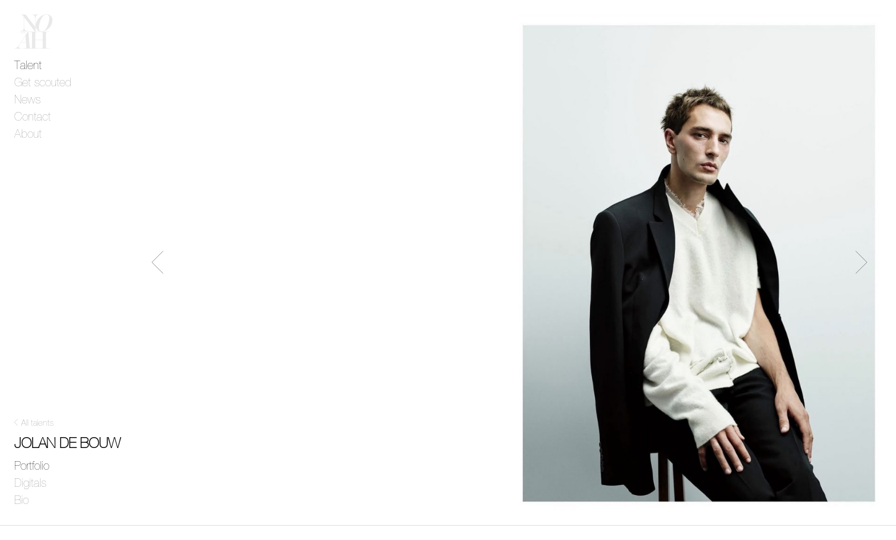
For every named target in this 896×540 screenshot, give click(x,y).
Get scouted (42, 83)
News (27, 100)
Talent (28, 65)
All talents (37, 423)
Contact (32, 117)
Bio (21, 500)
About (28, 134)
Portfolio (31, 466)
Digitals (30, 483)
